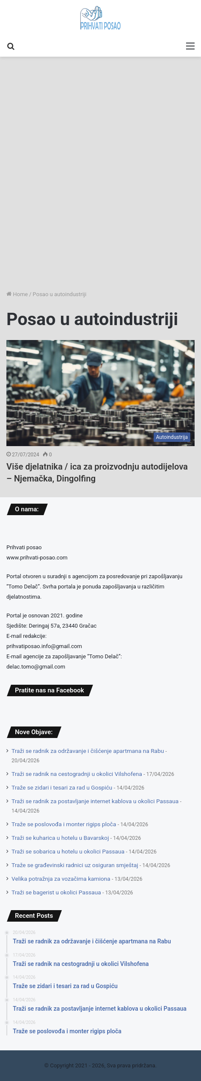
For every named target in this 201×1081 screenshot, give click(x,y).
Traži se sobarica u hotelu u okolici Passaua (68, 851)
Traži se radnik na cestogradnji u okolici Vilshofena (77, 773)
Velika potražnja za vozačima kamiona (61, 878)
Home (17, 294)
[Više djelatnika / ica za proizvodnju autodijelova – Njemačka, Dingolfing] (100, 393)
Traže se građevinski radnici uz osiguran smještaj (75, 865)
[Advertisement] (100, 178)
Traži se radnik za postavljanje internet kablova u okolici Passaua (95, 801)
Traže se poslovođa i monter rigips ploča (64, 824)
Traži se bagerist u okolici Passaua (56, 892)
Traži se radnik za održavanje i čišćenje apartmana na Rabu (88, 750)
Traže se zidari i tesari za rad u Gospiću (62, 787)
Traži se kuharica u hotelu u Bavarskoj (60, 837)
